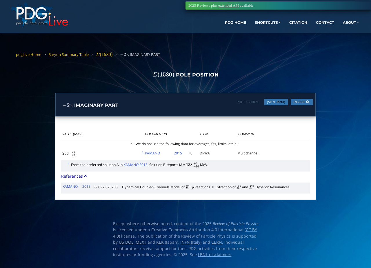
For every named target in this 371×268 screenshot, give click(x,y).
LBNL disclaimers (214, 256)
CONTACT (298, 31)
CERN (216, 243)
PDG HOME (196, 31)
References (74, 177)
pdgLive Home (28, 54)
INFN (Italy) (190, 243)
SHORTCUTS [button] (231, 31)
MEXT (141, 243)
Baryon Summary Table (68, 54)
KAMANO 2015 (135, 166)
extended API (228, 5)
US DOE (126, 243)
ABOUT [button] (326, 31)
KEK (160, 243)
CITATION (268, 31)
